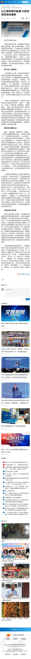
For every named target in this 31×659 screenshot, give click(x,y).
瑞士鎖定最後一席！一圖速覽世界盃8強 (16, 465)
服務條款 (23, 654)
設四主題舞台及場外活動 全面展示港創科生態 (14, 325)
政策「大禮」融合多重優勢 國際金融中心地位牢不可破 (14, 451)
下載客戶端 (24, 2)
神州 (12, 2)
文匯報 (8, 6)
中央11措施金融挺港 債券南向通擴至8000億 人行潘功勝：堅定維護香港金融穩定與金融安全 (14, 376)
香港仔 (15, 638)
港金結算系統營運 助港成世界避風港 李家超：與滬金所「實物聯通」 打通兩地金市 (15, 402)
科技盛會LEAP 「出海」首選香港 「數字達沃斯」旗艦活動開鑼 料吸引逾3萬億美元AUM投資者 (17, 487)
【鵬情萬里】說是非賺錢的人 (13, 497)
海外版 (23, 638)
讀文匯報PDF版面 (24, 274)
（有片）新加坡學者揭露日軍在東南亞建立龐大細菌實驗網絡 (15, 599)
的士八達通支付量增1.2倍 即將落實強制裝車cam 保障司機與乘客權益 (17, 494)
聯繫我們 (7, 654)
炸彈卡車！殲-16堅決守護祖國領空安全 (16, 462)
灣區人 (15, 2)
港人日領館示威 (9, 491)
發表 (28, 299)
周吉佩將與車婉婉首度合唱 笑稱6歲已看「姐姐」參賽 (17, 479)
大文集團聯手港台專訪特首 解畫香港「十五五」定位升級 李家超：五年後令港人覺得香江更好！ (17, 483)
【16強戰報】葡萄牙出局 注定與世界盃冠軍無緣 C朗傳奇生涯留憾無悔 (17, 500)
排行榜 (4, 458)
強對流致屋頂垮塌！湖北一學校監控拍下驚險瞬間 (15, 540)
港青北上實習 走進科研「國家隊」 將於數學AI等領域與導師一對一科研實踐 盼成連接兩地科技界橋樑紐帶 (15, 350)
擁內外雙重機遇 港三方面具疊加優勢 (13, 426)
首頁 (5, 2)
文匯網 (3, 6)
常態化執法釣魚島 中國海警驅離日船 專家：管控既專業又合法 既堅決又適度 (17, 509)
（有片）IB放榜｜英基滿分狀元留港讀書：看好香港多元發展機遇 (15, 560)
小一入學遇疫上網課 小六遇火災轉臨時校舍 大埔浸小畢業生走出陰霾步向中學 (17, 513)
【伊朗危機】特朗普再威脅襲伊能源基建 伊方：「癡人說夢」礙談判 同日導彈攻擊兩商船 (17, 468)
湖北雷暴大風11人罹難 (11, 471)
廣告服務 (15, 654)
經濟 (19, 2)
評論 (13, 6)
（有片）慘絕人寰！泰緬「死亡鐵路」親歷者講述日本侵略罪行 (15, 619)
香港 (8, 2)
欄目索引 (16, 629)
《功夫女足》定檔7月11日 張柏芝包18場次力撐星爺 (17, 474)
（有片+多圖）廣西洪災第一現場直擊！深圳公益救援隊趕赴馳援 (15, 579)
